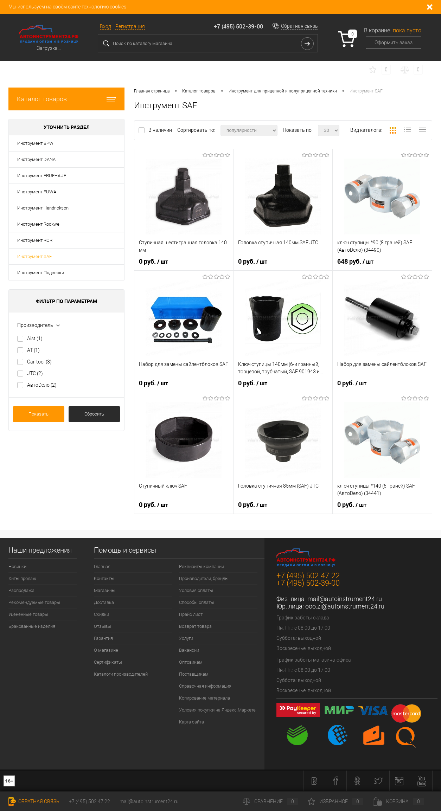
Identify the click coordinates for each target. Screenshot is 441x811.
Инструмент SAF (34, 256)
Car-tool (39, 362)
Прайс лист (191, 614)
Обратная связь (299, 26)
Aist (35, 338)
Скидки (101, 614)
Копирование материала (204, 698)
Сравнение (270, 801)
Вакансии (189, 650)
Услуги (186, 638)
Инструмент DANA (36, 159)
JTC (35, 373)
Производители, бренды (204, 578)
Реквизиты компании (201, 566)
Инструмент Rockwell (39, 224)
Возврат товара (195, 626)
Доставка (104, 602)
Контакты (104, 578)
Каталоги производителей (121, 674)
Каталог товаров (66, 99)
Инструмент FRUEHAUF (41, 175)
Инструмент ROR (34, 240)
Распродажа (21, 590)
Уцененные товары (28, 614)
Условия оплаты (196, 590)
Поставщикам (194, 674)
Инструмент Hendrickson (43, 208)
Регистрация (130, 26)
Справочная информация (205, 686)
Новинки (17, 566)
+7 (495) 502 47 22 (89, 801)
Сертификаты (108, 662)
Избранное (335, 801)
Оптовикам (191, 662)
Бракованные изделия (31, 626)
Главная (102, 566)
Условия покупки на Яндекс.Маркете (217, 710)
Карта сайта (191, 722)
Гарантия (103, 638)
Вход (105, 26)
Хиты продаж (22, 578)
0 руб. (153, 261)
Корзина (398, 801)
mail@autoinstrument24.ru (344, 599)
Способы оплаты (196, 602)
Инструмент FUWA (36, 191)
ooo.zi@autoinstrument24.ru (344, 606)
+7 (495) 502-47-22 (308, 575)
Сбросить (94, 414)
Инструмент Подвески (40, 272)
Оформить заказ (394, 42)
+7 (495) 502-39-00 (238, 26)
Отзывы (102, 626)
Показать (38, 414)
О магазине (106, 650)
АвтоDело (42, 385)
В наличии (160, 130)
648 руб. (355, 261)
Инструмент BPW (35, 143)
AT (33, 350)
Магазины (104, 590)
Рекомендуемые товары (34, 602)
